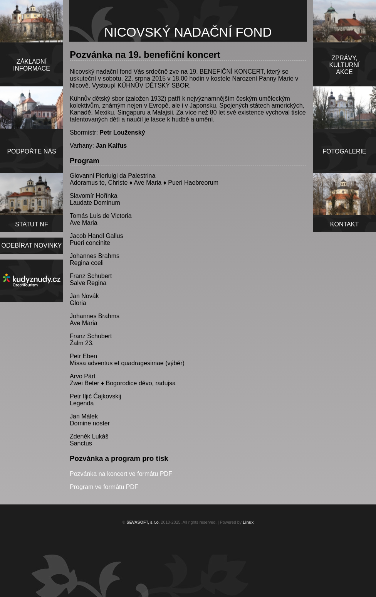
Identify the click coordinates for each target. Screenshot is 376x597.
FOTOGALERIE (344, 151)
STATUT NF (31, 224)
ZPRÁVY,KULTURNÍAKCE (344, 65)
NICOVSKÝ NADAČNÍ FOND (188, 32)
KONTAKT (344, 224)
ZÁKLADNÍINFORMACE (31, 65)
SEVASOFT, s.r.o (142, 522)
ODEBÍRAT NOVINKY (32, 245)
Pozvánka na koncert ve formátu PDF (121, 474)
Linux (248, 522)
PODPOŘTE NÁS (31, 151)
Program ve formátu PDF (104, 487)
